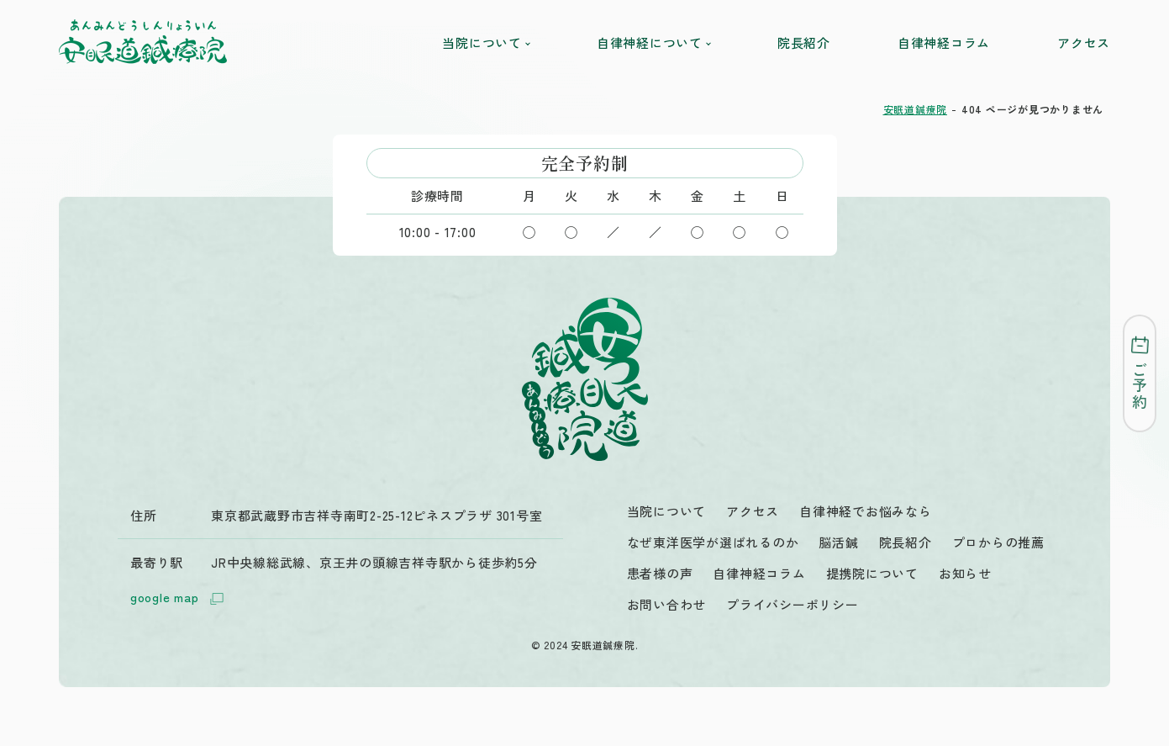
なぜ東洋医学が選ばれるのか (713, 542)
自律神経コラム (944, 42)
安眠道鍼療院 (915, 109)
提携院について (872, 573)
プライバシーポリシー (792, 604)
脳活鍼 (838, 542)
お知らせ (965, 573)
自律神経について (653, 42)
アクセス (1083, 42)
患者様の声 (660, 573)
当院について (485, 42)
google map (180, 598)
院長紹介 (803, 42)
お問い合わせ (667, 604)
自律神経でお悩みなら (865, 511)
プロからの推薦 (998, 542)
